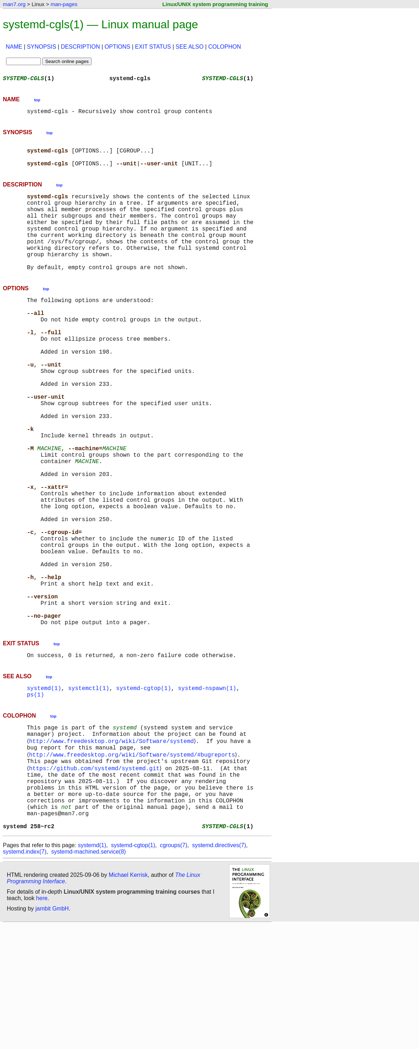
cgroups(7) (173, 969)
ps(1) (35, 797)
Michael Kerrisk (128, 999)
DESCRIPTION (80, 47)
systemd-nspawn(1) (207, 789)
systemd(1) (44, 789)
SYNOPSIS (41, 47)
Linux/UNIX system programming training (215, 4)
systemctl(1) (88, 789)
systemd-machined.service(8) (88, 975)
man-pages (63, 4)
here (42, 1022)
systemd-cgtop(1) (143, 789)
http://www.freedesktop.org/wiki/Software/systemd (112, 847)
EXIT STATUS (153, 47)
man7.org (14, 4)
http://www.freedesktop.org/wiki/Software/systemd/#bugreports (133, 863)
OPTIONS (117, 47)
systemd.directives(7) (219, 969)
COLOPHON (224, 47)
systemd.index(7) (24, 975)
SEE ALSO (189, 47)
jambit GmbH (52, 1032)
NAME (14, 47)
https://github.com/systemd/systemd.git (95, 879)
